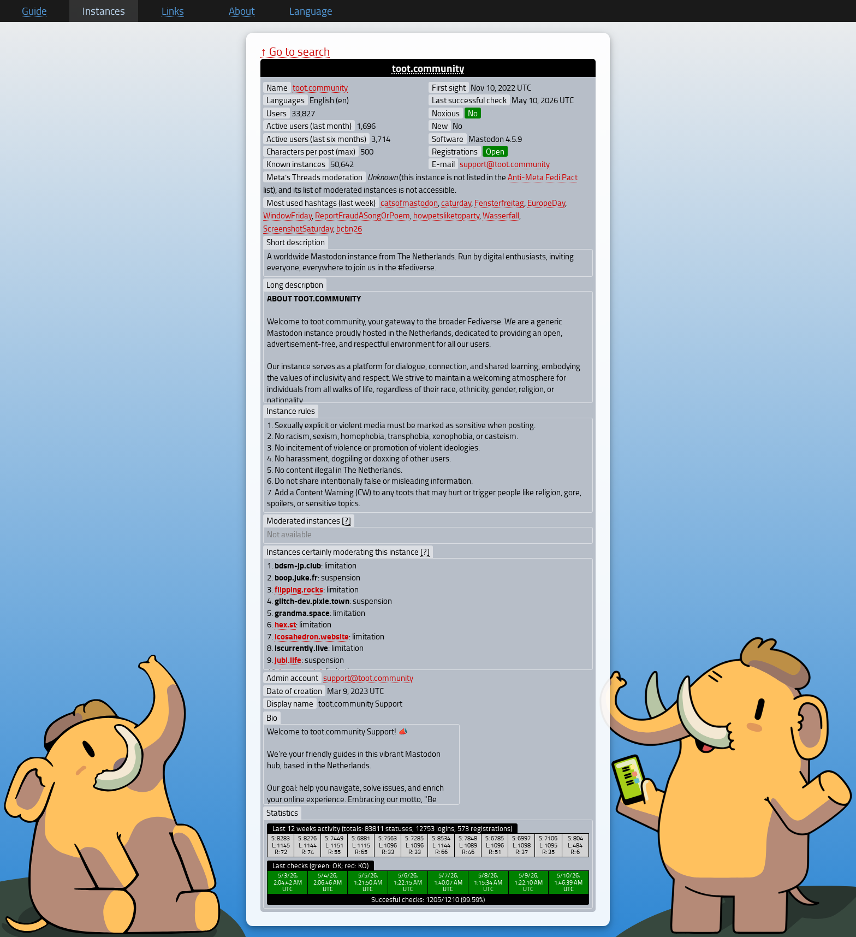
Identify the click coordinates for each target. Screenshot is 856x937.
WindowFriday (287, 215)
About (242, 11)
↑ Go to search (295, 51)
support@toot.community (505, 163)
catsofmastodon (409, 202)
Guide (34, 11)
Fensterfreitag (499, 202)
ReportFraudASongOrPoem (362, 215)
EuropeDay (546, 202)
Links (173, 11)
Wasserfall (501, 215)
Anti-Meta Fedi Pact (543, 176)
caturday (456, 202)
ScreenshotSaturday (298, 228)
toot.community (428, 68)
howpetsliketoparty (446, 215)
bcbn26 (349, 228)
